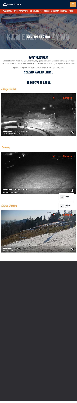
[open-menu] (73, 4)
